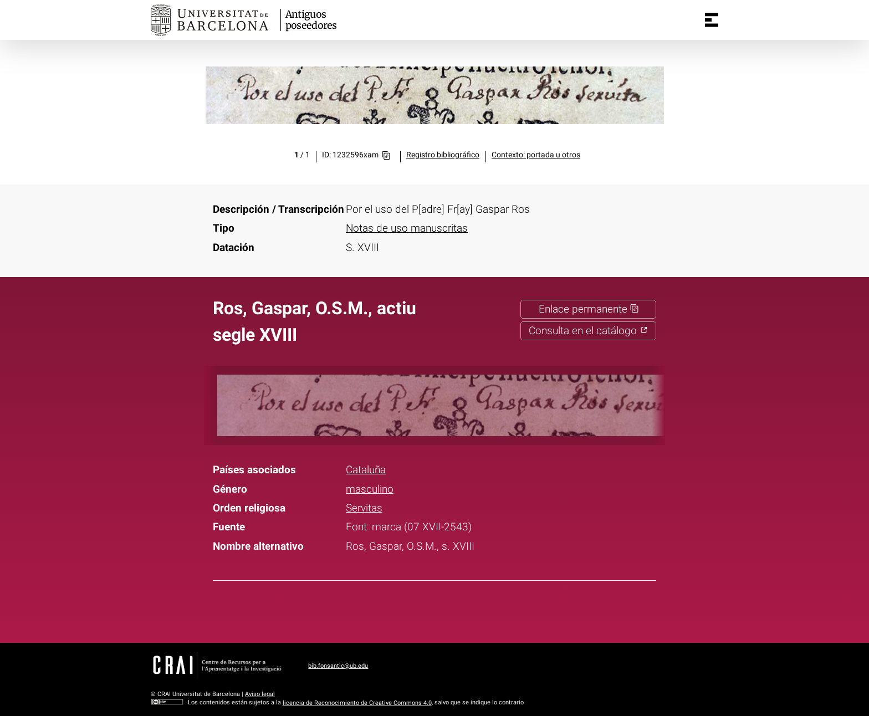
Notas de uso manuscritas (407, 228)
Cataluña (366, 470)
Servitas (364, 508)
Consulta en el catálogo (588, 331)
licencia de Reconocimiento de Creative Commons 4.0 (357, 702)
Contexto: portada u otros (536, 155)
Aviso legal (260, 694)
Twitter (426, 609)
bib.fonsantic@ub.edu (338, 665)
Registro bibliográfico (442, 155)
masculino (369, 489)
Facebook (398, 609)
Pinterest (455, 609)
